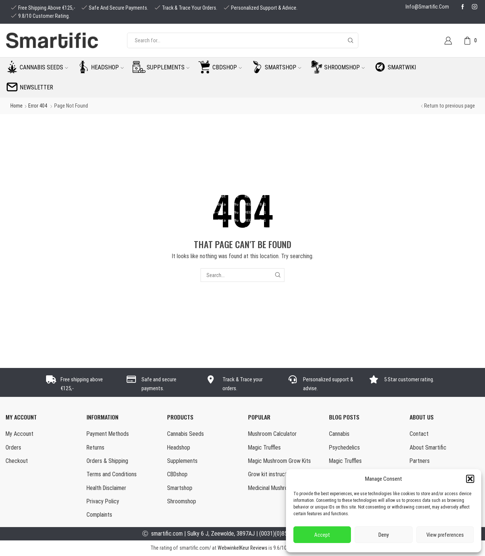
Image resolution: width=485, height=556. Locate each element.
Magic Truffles (264, 447)
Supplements (168, 67)
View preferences (445, 535)
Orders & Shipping (107, 460)
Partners (420, 460)
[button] (470, 479)
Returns (96, 447)
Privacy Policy (103, 501)
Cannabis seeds (44, 67)
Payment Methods (108, 433)
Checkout (17, 460)
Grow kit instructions (272, 474)
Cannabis (339, 433)
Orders (13, 447)
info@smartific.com (427, 7)
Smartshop (283, 67)
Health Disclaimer (107, 487)
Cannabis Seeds (185, 433)
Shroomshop (344, 67)
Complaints (99, 515)
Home (16, 106)
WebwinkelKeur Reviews (243, 548)
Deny (383, 535)
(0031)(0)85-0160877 (284, 533)
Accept (322, 535)
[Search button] (350, 40)
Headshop (107, 67)
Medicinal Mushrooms (272, 487)
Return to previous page (449, 106)
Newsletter (36, 87)
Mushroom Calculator (272, 433)
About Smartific (428, 447)
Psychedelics (344, 447)
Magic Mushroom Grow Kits (279, 460)
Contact (419, 433)
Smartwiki (402, 67)
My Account (19, 433)
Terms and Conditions (112, 474)
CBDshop (227, 67)
